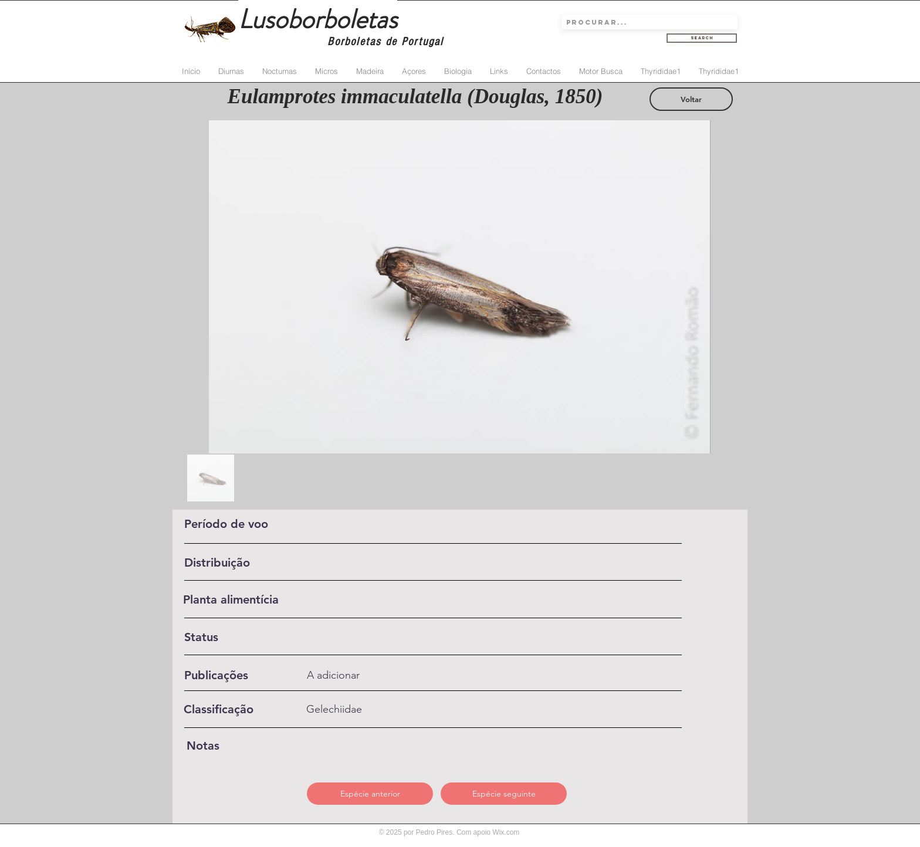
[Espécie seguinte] (504, 793)
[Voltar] (691, 99)
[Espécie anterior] (370, 793)
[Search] (702, 38)
